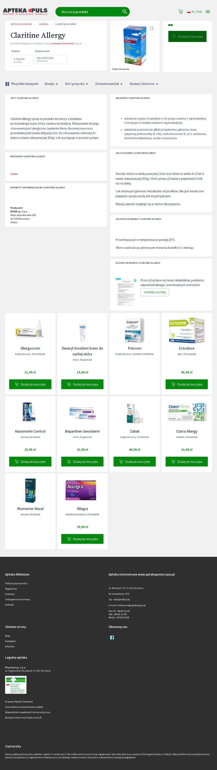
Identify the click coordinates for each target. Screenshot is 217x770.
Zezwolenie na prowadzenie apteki (24, 706)
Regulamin (11, 588)
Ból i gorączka (77, 84)
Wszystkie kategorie (22, 84)
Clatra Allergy (186, 431)
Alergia (44, 24)
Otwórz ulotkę (155, 292)
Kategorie (10, 641)
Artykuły (9, 646)
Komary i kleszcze (144, 84)
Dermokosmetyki (110, 84)
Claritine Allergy (66, 24)
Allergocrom (30, 348)
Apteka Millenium (21, 24)
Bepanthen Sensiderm (82, 431)
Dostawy (10, 594)
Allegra (82, 508)
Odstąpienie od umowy (17, 599)
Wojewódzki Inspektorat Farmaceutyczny (27, 712)
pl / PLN (194, 12)
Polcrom (134, 348)
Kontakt (9, 604)
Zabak (135, 431)
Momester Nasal (30, 508)
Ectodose (186, 348)
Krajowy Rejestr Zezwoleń (19, 701)
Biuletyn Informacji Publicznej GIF (23, 717)
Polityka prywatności (16, 583)
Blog (7, 635)
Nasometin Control (30, 431)
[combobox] (100, 12)
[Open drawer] (208, 12)
